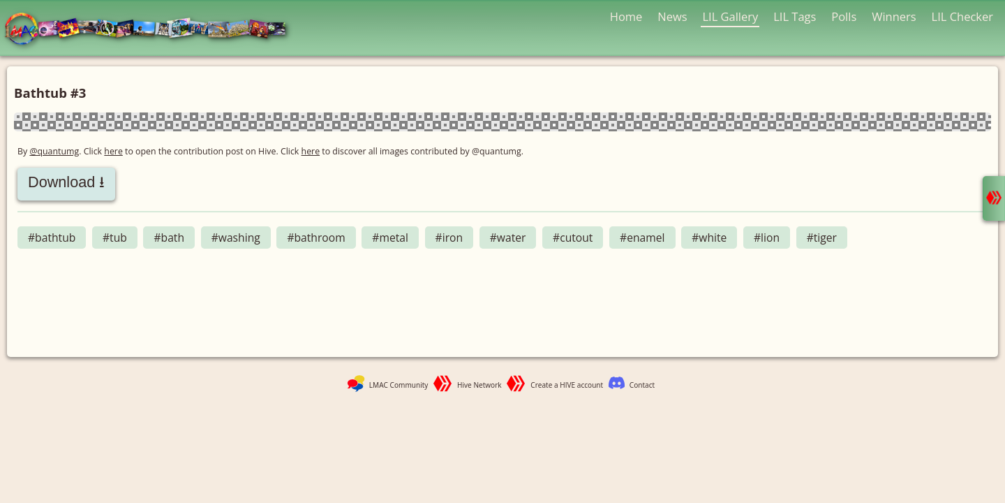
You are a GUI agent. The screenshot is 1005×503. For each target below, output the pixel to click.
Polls (843, 16)
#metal (390, 237)
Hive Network (479, 385)
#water (508, 237)
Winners (894, 16)
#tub (115, 237)
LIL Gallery (730, 16)
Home (626, 16)
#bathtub (51, 237)
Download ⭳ (66, 182)
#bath (169, 237)
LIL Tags (794, 16)
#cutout (573, 237)
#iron (449, 237)
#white (709, 237)
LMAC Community (399, 385)
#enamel (642, 237)
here (113, 151)
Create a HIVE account (566, 385)
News (672, 16)
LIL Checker (962, 16)
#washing (235, 237)
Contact (642, 385)
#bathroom (316, 237)
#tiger (822, 237)
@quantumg (54, 151)
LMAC (152, 29)
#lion (767, 237)
